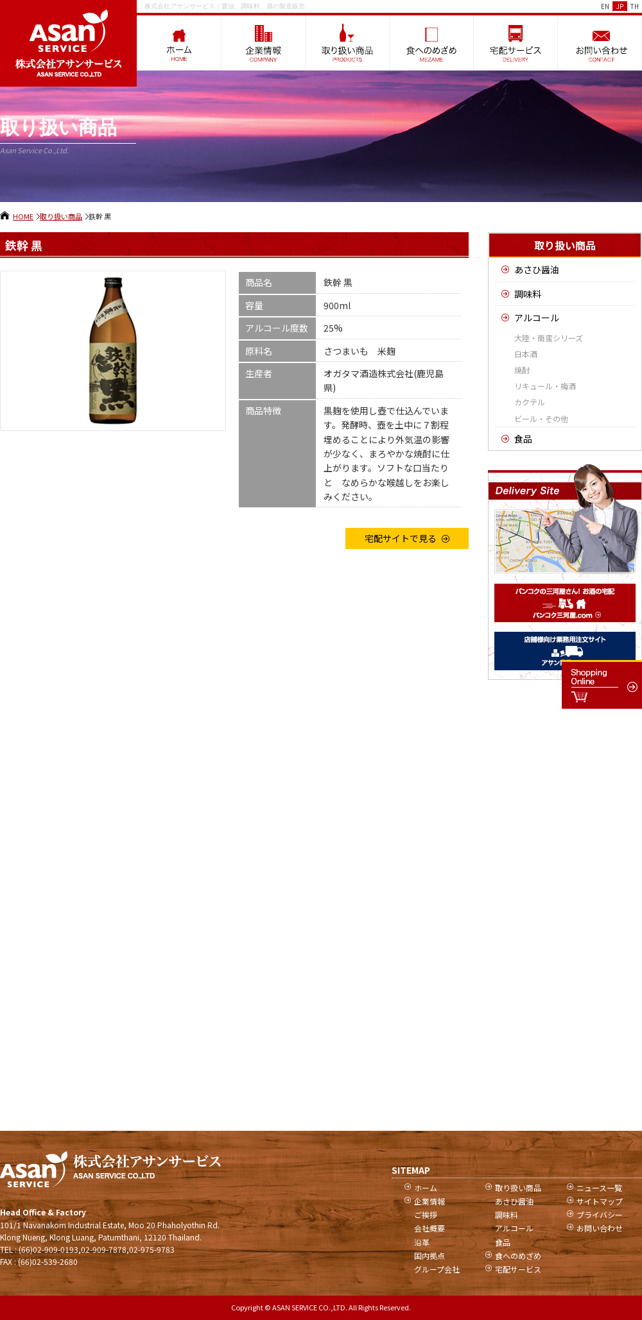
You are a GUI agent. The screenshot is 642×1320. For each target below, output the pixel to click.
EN (605, 6)
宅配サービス (518, 1269)
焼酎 (522, 369)
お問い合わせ (600, 1228)
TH (634, 6)
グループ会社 (437, 1269)
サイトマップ (600, 1201)
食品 (523, 438)
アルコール (536, 317)
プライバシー (600, 1214)
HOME (23, 216)
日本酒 (525, 353)
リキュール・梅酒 (545, 385)
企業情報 (429, 1201)
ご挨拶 (425, 1214)
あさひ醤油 (536, 269)
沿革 (421, 1242)
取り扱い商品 (61, 216)
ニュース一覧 (599, 1187)
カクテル (529, 401)
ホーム (425, 1187)
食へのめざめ (518, 1255)
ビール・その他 (541, 418)
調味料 (527, 293)
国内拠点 (429, 1255)
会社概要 (429, 1228)
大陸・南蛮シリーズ (548, 337)
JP (619, 6)
